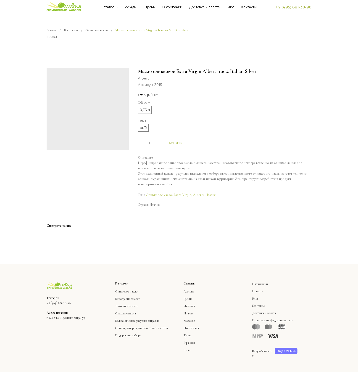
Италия (210, 195)
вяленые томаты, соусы (153, 328)
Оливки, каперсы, (126, 328)
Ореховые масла (125, 313)
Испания (189, 306)
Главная (51, 30)
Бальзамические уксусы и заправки (137, 321)
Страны (149, 7)
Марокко (189, 321)
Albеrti (198, 195)
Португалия (191, 328)
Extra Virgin (182, 195)
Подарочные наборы (128, 335)
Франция (189, 343)
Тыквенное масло (126, 306)
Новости (257, 291)
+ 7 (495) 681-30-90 (293, 7)
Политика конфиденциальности (272, 320)
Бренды (130, 7)
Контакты (249, 7)
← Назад (52, 37)
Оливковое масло (96, 30)
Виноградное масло (127, 299)
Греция (188, 299)
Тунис (187, 335)
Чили (187, 350)
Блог (230, 7)
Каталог (108, 7)
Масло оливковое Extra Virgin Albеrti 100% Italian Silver (151, 30)
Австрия (189, 291)
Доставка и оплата (204, 7)
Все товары (71, 30)
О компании (172, 7)
